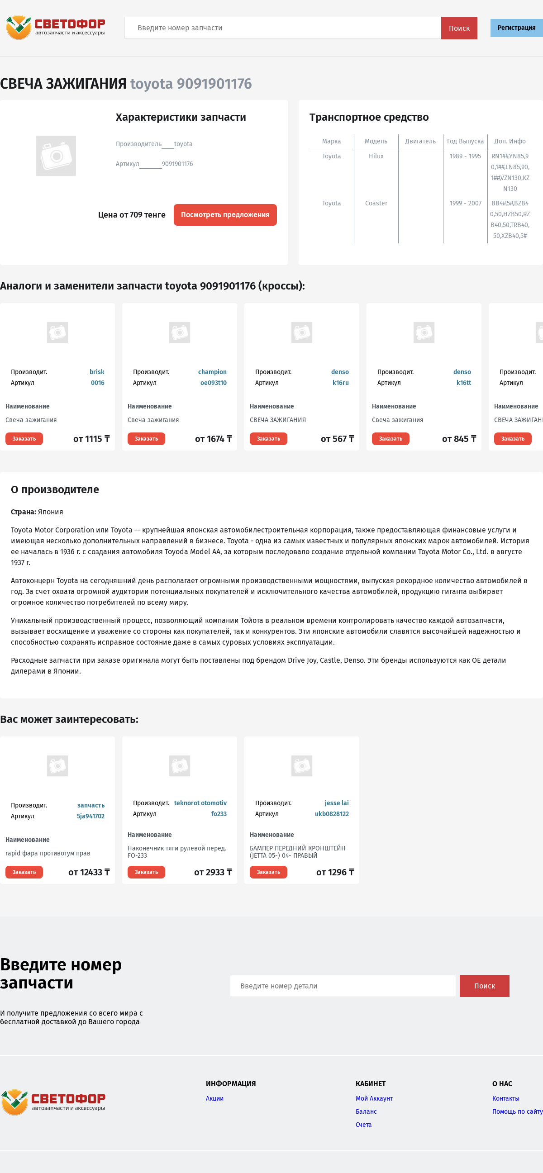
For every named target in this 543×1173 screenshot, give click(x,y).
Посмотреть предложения (225, 214)
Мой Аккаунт (374, 1098)
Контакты (505, 1098)
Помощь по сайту (517, 1112)
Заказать (24, 439)
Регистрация (517, 28)
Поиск (459, 28)
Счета (364, 1125)
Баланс (366, 1112)
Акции (215, 1098)
